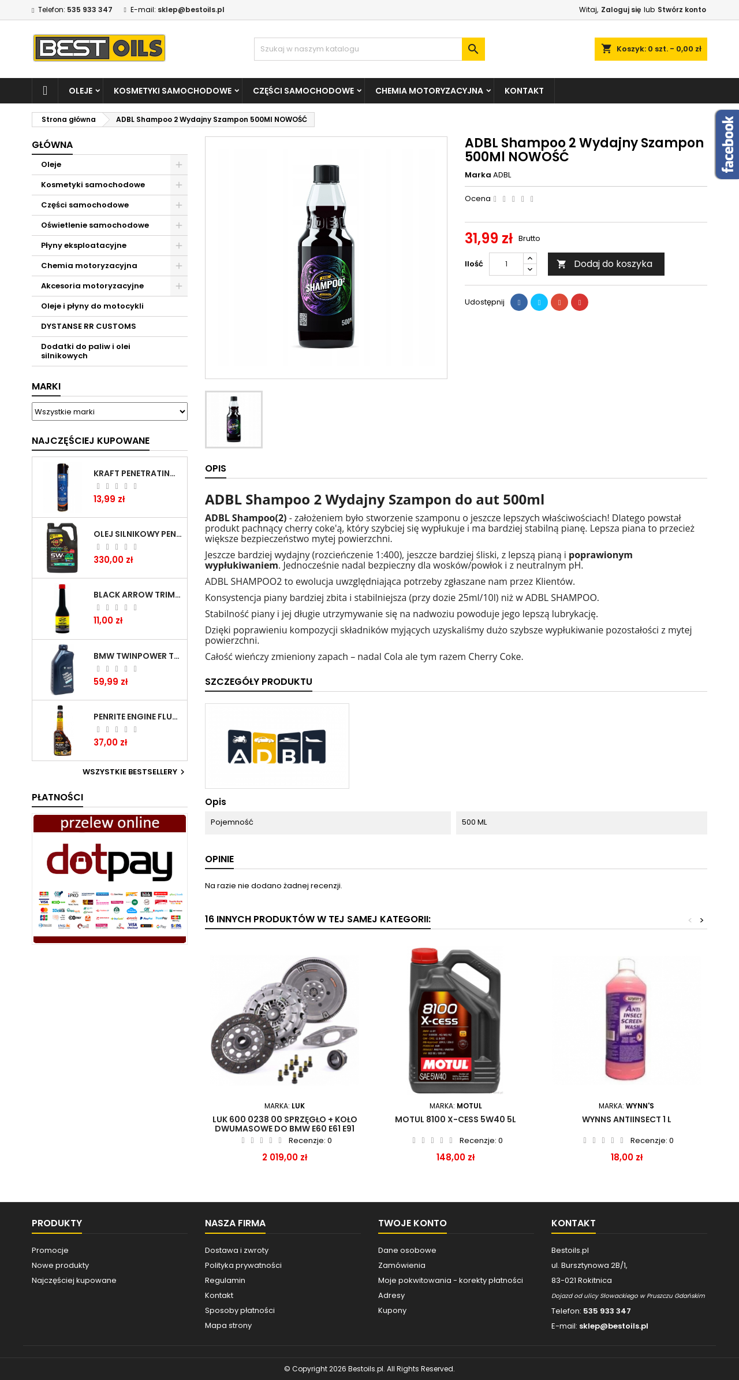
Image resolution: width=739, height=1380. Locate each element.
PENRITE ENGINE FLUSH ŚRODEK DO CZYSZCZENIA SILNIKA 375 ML (138, 716)
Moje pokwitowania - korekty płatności (450, 1280)
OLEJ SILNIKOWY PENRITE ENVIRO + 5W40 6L (138, 534)
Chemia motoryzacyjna (429, 91)
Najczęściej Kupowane (91, 440)
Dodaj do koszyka (604, 263)
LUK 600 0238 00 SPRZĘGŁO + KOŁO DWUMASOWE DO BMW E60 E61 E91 (284, 1124)
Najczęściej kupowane (74, 1280)
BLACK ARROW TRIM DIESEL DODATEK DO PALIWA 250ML (138, 594)
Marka (478, 175)
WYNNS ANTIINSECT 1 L (626, 1119)
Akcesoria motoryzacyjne (92, 285)
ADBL (502, 174)
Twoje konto (412, 1223)
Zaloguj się (621, 9)
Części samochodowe (303, 91)
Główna (52, 144)
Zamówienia (402, 1265)
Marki (46, 386)
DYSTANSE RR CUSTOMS (88, 326)
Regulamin (225, 1280)
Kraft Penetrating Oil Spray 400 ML (138, 473)
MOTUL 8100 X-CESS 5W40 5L (455, 1119)
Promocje (50, 1250)
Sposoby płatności (240, 1310)
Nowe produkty (60, 1265)
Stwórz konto (682, 9)
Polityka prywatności (243, 1265)
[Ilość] (506, 264)
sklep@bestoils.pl (191, 9)
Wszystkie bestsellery (135, 772)
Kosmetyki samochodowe (173, 91)
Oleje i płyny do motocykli (92, 306)
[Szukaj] (369, 49)
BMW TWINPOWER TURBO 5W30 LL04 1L (138, 656)
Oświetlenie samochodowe (95, 225)
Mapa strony (228, 1325)
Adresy (391, 1295)
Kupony (392, 1310)
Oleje (80, 91)
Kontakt (524, 91)
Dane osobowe (407, 1250)
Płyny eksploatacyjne (83, 245)
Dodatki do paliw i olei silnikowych (85, 351)
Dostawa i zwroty (236, 1250)
